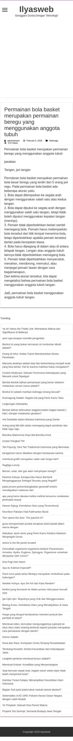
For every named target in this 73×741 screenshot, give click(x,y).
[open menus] (5, 10)
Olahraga (53, 140)
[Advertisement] (36, 57)
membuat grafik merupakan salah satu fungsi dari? (30, 459)
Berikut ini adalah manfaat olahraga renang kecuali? (31, 391)
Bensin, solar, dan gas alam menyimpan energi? (29, 471)
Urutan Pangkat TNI (13, 441)
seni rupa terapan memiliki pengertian (23, 338)
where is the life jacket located (19, 542)
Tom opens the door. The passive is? (22, 517)
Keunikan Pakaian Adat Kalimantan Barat (25, 511)
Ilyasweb (36, 9)
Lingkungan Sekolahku (15, 403)
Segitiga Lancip (11, 465)
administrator (13, 140)
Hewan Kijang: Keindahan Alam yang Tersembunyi (30, 505)
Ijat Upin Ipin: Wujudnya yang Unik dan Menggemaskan (33, 598)
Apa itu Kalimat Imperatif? (16, 567)
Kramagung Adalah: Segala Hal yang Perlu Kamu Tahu (33, 397)
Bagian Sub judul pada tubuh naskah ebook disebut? (31, 689)
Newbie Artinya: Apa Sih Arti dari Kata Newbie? (28, 583)
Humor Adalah (10, 637)
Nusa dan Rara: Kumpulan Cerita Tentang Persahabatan (33, 643)
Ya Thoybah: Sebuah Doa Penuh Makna (24, 705)
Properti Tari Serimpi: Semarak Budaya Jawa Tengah (31, 711)
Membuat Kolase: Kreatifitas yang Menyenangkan (30, 664)
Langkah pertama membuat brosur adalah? (26, 658)
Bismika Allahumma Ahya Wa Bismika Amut (26, 435)
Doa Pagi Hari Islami (13, 561)
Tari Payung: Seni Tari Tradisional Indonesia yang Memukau (35, 447)
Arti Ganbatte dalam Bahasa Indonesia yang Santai (31, 419)
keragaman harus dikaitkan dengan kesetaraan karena (32, 453)
